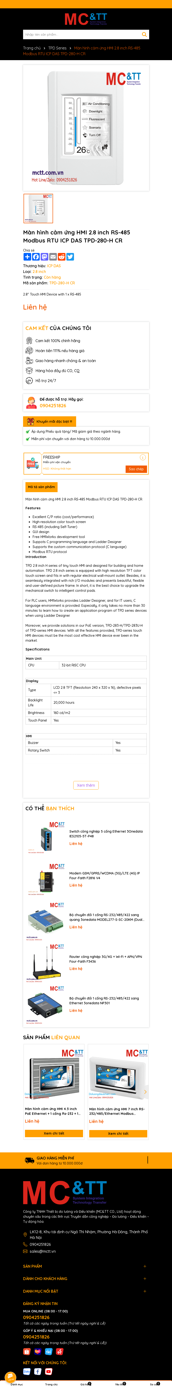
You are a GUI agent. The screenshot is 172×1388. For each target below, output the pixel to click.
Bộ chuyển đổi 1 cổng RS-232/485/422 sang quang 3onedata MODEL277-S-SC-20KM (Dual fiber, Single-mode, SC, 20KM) (105, 917)
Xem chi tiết (54, 1133)
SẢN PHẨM (51, 1037)
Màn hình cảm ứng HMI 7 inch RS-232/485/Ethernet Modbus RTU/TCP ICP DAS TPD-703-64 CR (117, 1111)
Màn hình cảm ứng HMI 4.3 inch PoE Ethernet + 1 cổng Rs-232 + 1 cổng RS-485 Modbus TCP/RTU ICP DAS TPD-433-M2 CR (53, 1111)
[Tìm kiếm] (144, 34)
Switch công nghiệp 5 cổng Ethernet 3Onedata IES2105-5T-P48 (106, 833)
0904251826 (53, 405)
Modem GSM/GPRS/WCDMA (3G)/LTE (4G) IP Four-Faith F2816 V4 (104, 875)
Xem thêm (86, 785)
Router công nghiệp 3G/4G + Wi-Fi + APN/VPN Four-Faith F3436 (105, 959)
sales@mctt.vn (43, 1251)
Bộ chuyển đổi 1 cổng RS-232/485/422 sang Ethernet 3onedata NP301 (104, 1000)
